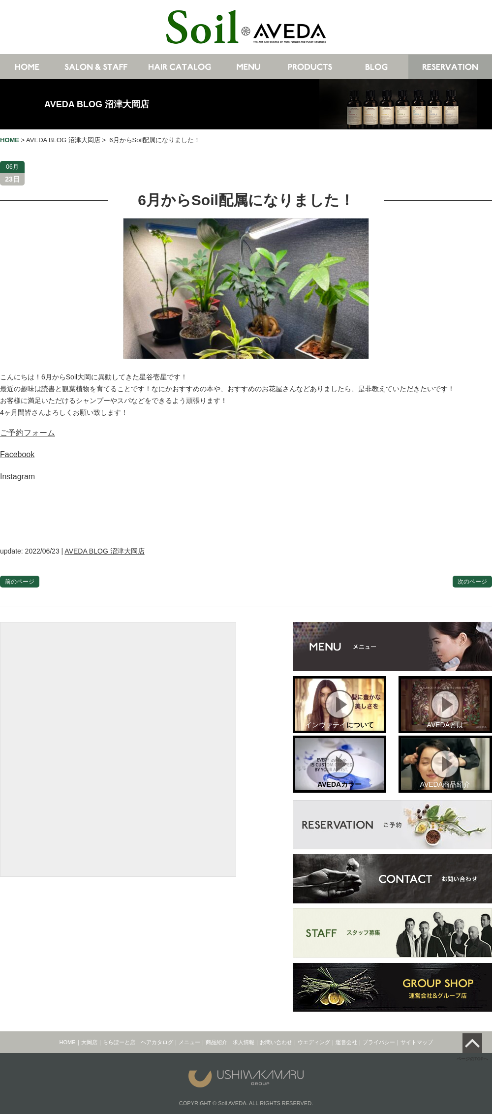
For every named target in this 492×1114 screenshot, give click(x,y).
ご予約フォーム (27, 433)
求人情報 (243, 1042)
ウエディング (314, 1042)
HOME (68, 1042)
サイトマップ (416, 1042)
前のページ (19, 581)
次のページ (472, 581)
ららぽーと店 (119, 1042)
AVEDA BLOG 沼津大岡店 (96, 104)
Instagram (17, 476)
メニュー (189, 1042)
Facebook (17, 454)
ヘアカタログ (157, 1042)
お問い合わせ (276, 1042)
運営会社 (346, 1042)
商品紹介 (216, 1042)
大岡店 (89, 1042)
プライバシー (379, 1042)
